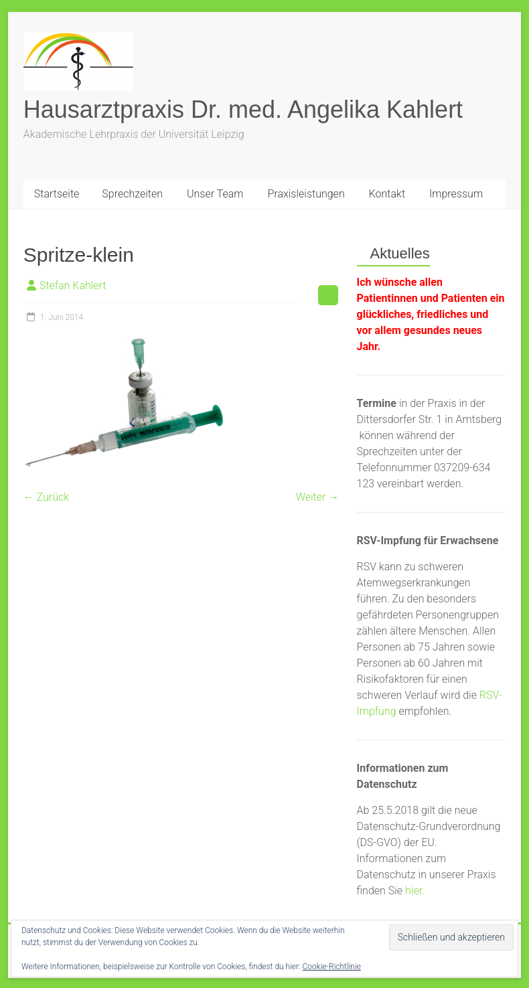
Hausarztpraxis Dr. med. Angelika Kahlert (243, 109)
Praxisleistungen (305, 193)
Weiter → (317, 497)
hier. (415, 890)
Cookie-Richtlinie (332, 966)
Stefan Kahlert (73, 285)
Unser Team (215, 193)
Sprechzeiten (132, 193)
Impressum (456, 193)
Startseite (57, 193)
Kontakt (387, 193)
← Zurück (46, 497)
